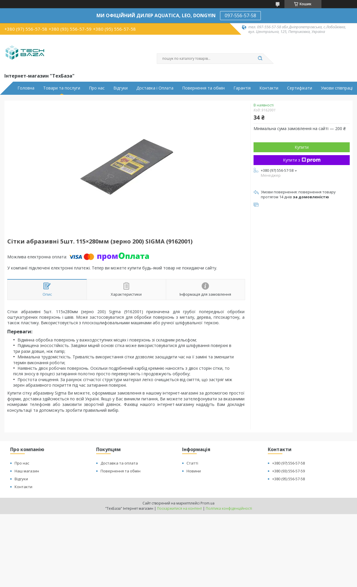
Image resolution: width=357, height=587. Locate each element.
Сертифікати (299, 88)
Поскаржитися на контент (179, 508)
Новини (194, 471)
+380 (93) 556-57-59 (288, 471)
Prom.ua (207, 503)
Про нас (97, 88)
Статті (192, 463)
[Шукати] (260, 58)
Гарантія (242, 88)
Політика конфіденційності (229, 508)
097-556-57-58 (240, 15)
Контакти (268, 88)
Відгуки (120, 88)
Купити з (302, 160)
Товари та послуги (61, 88)
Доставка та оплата (119, 463)
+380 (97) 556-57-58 (288, 463)
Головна (25, 88)
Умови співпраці (337, 88)
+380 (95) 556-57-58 (288, 478)
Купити (302, 147)
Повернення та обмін (203, 88)
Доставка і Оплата (154, 88)
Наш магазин (27, 471)
